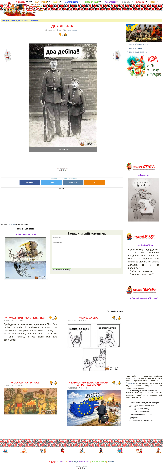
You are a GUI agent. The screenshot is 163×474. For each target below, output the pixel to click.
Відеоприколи (93, 2)
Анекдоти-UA (72, 30)
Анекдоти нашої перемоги (137, 52)
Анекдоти (24, 2)
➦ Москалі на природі (25, 383)
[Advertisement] (94, 10)
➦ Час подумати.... (144, 245)
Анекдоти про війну (134, 48)
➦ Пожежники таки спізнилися (25, 318)
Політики (24, 21)
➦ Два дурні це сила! (25, 234)
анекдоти (75, 462)
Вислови (127, 2)
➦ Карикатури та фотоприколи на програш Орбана (88, 384)
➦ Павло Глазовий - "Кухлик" (143, 298)
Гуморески (111, 2)
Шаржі (57, 2)
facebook (30, 182)
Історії (154, 2)
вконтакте (73, 182)
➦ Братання (143, 175)
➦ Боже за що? (88, 318)
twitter (51, 182)
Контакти (110, 462)
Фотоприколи (73, 2)
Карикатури (42, 2)
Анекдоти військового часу (137, 44)
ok (95, 182)
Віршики (141, 2)
